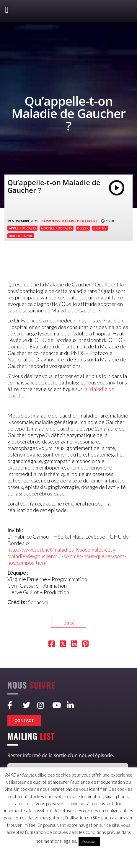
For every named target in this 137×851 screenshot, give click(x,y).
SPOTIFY (100, 228)
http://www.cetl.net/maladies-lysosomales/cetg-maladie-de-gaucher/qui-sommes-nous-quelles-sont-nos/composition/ (66, 556)
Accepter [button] (89, 841)
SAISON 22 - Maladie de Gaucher (69, 221)
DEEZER (83, 228)
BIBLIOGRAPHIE (21, 236)
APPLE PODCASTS (22, 228)
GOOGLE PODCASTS (56, 228)
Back (68, 622)
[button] (7, 9)
